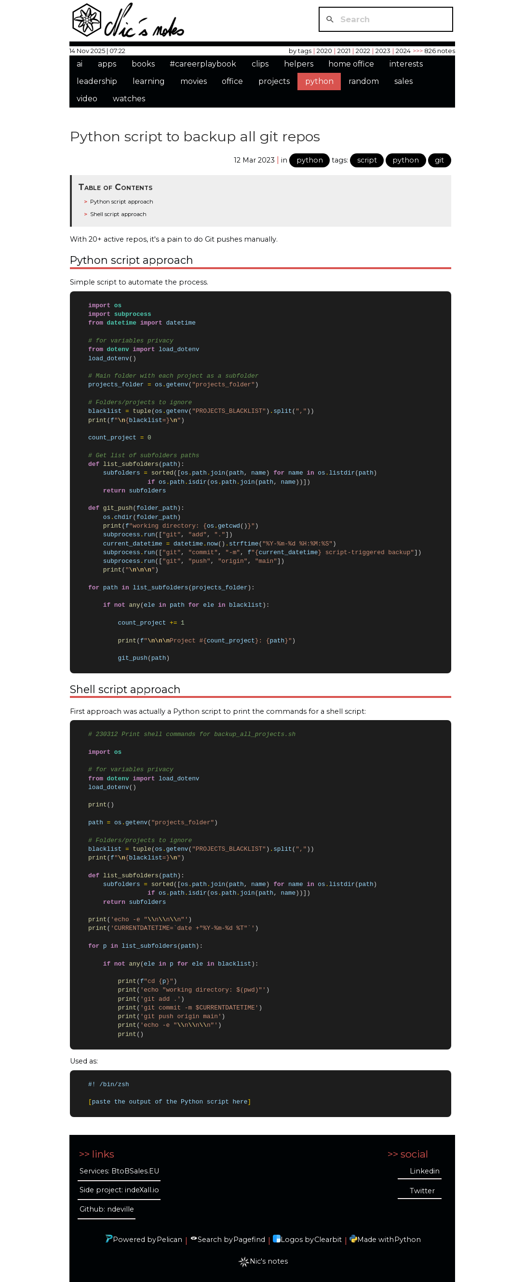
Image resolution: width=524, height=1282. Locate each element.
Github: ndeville (107, 1208)
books (143, 63)
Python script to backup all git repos (195, 136)
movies (193, 81)
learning (149, 81)
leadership (97, 81)
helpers (298, 63)
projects (274, 81)
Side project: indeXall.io (119, 1189)
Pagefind (249, 1238)
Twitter (422, 1190)
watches (129, 98)
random (364, 81)
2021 (343, 51)
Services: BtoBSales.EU (119, 1170)
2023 (383, 51)
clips (260, 63)
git (439, 160)
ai (79, 63)
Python (407, 1238)
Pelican (169, 1238)
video (87, 98)
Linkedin (425, 1170)
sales (403, 81)
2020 (324, 51)
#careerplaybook (203, 63)
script (367, 160)
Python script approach (121, 201)
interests (406, 63)
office (232, 81)
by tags (300, 51)
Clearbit (328, 1238)
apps (107, 63)
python (319, 81)
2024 (403, 51)
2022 (363, 51)
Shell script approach (118, 214)
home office (351, 63)
